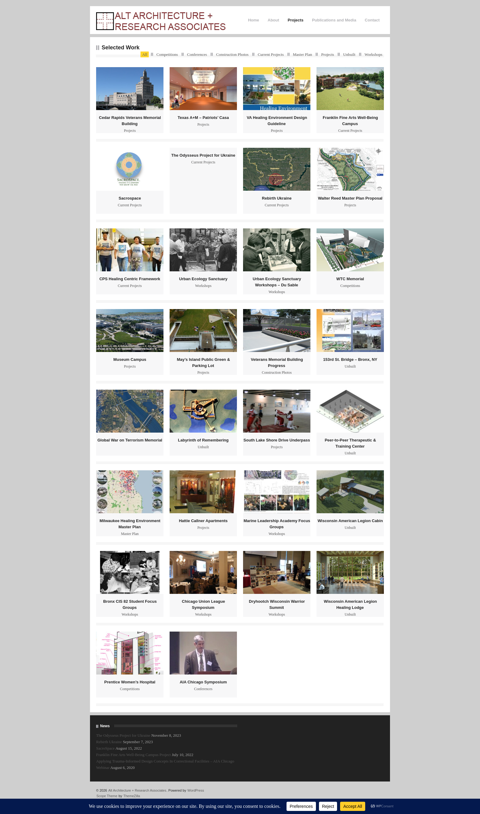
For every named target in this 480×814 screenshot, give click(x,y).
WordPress (195, 790)
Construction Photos (232, 54)
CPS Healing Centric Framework (129, 279)
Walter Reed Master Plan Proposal (350, 198)
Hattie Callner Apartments (203, 520)
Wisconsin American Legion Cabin (350, 520)
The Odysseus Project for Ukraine (203, 155)
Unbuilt (349, 54)
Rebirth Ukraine (277, 198)
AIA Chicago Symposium (203, 682)
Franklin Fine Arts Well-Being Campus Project (133, 754)
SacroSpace (105, 748)
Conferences (197, 54)
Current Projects (271, 54)
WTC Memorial (350, 279)
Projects (295, 20)
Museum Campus (129, 359)
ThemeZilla (131, 796)
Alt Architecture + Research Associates (137, 790)
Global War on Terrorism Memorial (129, 440)
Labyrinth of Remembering (203, 440)
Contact (372, 20)
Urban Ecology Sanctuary (203, 279)
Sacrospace (130, 198)
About (273, 20)
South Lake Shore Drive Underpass (276, 440)
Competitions (167, 54)
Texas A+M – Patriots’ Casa (203, 117)
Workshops (373, 54)
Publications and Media (334, 20)
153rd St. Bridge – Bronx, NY (350, 359)
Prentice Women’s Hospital (130, 682)
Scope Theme (106, 796)
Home (253, 20)
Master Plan (302, 54)
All (144, 54)
